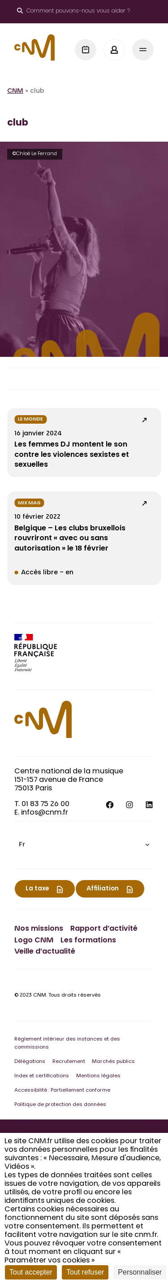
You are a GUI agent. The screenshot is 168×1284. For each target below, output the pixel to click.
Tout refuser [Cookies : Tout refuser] (85, 1272)
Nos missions (38, 929)
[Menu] (143, 50)
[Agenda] (85, 50)
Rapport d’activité (104, 929)
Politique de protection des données (60, 1104)
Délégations (29, 1061)
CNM (15, 91)
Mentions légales (98, 1076)
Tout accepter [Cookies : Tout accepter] (30, 1272)
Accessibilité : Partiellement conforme (62, 1090)
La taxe (37, 889)
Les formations (88, 940)
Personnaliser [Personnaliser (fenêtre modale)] (140, 1272)
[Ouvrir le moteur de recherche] (73, 11)
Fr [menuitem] (22, 845)
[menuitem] (84, 844)
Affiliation (102, 889)
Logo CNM (33, 940)
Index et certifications (41, 1076)
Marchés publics (113, 1061)
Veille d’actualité (44, 951)
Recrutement (68, 1061)
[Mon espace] (114, 50)
